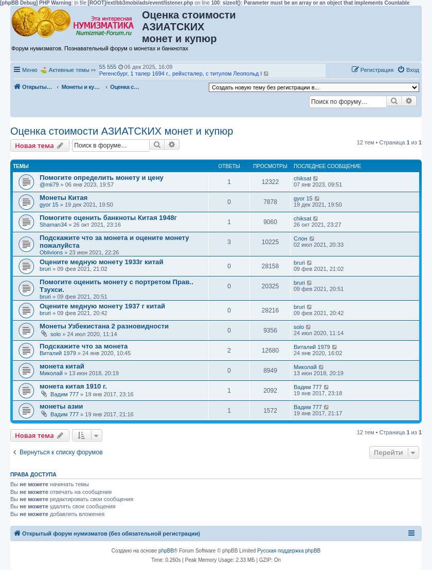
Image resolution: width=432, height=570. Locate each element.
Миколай (51, 373)
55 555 (108, 67)
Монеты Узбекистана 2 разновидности (104, 326)
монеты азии (61, 406)
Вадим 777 (64, 394)
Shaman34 (53, 225)
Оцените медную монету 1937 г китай (102, 306)
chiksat (302, 178)
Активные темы (69, 70)
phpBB (166, 551)
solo (55, 334)
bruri (45, 269)
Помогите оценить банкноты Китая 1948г (108, 218)
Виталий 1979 (58, 353)
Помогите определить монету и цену (102, 177)
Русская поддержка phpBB (288, 551)
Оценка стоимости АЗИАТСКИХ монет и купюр (121, 131)
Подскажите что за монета (84, 346)
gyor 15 (49, 204)
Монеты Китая (63, 197)
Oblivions (51, 252)
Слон (301, 238)
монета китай (62, 366)
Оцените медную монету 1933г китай (102, 262)
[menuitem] (408, 70)
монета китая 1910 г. (73, 386)
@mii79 (49, 184)
